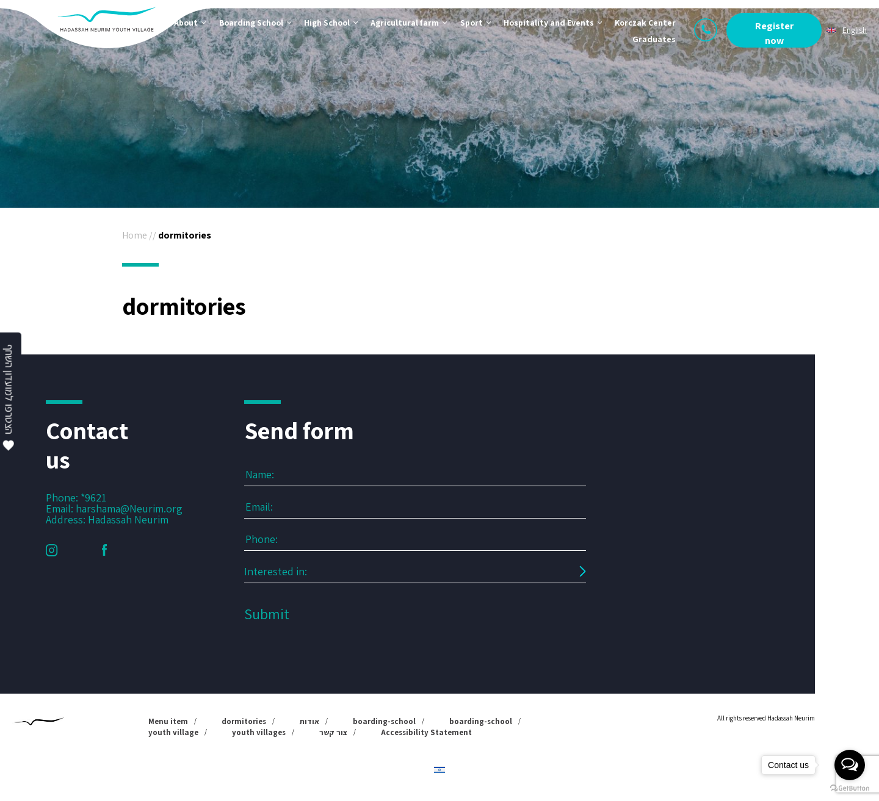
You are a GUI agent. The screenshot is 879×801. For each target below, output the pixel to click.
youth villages (259, 732)
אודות (309, 721)
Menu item (168, 721)
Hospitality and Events (549, 22)
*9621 (93, 497)
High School (327, 22)
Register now (774, 33)
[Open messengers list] (849, 765)
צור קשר (333, 732)
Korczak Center (645, 22)
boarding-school (384, 721)
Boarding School (251, 22)
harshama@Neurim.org (129, 508)
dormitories (244, 721)
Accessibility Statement (426, 732)
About (186, 22)
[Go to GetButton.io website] (849, 788)
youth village (173, 732)
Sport (471, 22)
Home (134, 235)
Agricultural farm (405, 22)
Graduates (654, 39)
